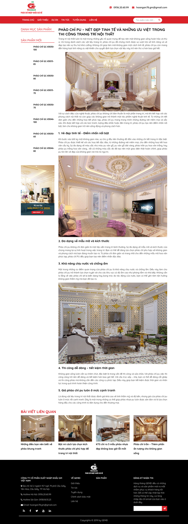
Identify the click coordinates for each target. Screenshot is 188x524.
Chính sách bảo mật (80, 496)
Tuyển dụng (79, 20)
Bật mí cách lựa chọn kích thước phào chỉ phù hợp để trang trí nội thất (73, 449)
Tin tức (65, 20)
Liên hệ (93, 20)
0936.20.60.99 (119, 7)
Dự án (55, 20)
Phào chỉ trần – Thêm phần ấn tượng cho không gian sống (149, 449)
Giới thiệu (42, 20)
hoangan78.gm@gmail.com (149, 7)
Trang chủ (28, 20)
